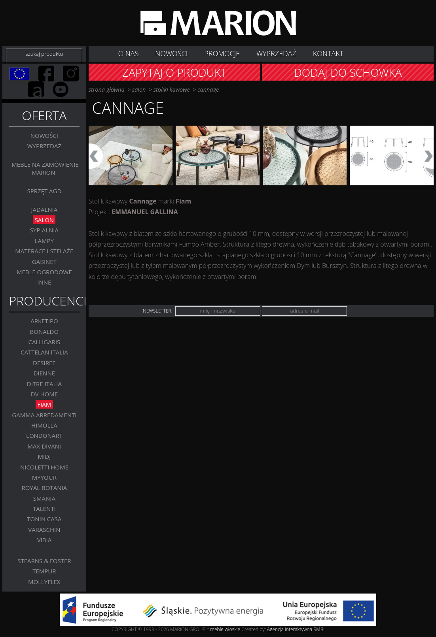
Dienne (44, 373)
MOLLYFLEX (44, 582)
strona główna (107, 89)
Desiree (44, 363)
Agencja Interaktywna (289, 629)
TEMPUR (44, 571)
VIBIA (44, 540)
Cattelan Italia (44, 352)
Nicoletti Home (44, 467)
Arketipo (44, 321)
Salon (44, 220)
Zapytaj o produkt (174, 72)
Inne (44, 282)
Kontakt (328, 53)
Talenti (44, 509)
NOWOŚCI (171, 53)
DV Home (44, 394)
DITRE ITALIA (44, 384)
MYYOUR (44, 477)
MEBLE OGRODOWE (44, 272)
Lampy (44, 241)
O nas (128, 53)
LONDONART (44, 435)
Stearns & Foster (44, 561)
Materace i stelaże (44, 251)
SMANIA (44, 498)
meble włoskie (225, 629)
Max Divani (44, 446)
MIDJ (44, 456)
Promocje (222, 53)
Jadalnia (44, 209)
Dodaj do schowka (348, 72)
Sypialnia (44, 230)
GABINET (44, 262)
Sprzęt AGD (44, 191)
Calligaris (44, 342)
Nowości (44, 135)
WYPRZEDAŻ (276, 53)
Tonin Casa (44, 519)
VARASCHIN (44, 529)
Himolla (44, 425)
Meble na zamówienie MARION (45, 168)
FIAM (44, 404)
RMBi (318, 629)
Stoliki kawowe (172, 89)
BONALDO (44, 331)
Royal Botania (44, 488)
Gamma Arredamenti (44, 415)
